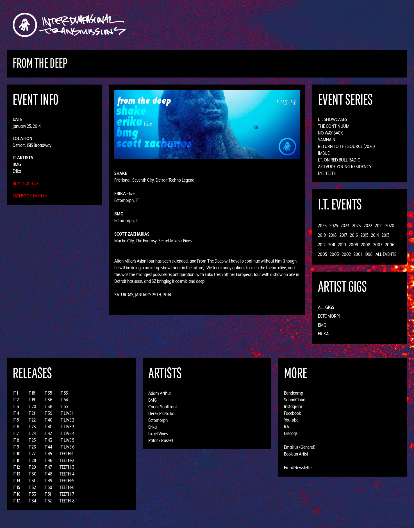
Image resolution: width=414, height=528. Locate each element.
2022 (368, 225)
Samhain (326, 139)
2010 (342, 244)
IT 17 (16, 501)
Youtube (291, 420)
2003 (334, 254)
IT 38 (48, 406)
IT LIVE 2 (67, 420)
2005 (322, 254)
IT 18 (31, 393)
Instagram (293, 406)
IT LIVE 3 (67, 426)
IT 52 (48, 501)
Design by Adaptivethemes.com (389, 522)
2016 (354, 235)
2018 (333, 235)
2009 (353, 244)
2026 (322, 225)
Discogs (290, 433)
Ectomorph (330, 316)
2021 (379, 225)
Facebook (292, 413)
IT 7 (16, 433)
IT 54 (64, 399)
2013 (386, 235)
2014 (375, 235)
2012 (322, 244)
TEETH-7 (67, 494)
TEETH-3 (67, 467)
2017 (343, 235)
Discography (226, 25)
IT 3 (16, 406)
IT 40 (48, 420)
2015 (364, 235)
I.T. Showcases (332, 119)
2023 (356, 225)
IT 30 (32, 474)
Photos (309, 25)
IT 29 (32, 467)
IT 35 (48, 393)
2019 (322, 235)
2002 (346, 254)
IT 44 (48, 447)
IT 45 (48, 453)
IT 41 (47, 426)
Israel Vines (158, 433)
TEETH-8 (67, 501)
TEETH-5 (67, 480)
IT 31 (31, 480)
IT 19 (31, 399)
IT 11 (16, 460)
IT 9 (16, 447)
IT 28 (32, 460)
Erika (17, 171)
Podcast (330, 25)
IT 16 (16, 494)
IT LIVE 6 (67, 447)
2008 (365, 244)
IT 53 (64, 393)
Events (273, 25)
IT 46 (48, 460)
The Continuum (333, 126)
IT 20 (32, 406)
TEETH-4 (67, 474)
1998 (369, 254)
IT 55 (64, 406)
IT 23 (32, 426)
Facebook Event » (30, 196)
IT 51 (47, 494)
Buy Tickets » (26, 183)
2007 (377, 244)
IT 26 (32, 447)
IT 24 (32, 433)
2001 (358, 254)
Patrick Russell (160, 440)
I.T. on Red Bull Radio (339, 160)
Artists (253, 25)
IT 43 (48, 440)
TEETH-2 (67, 460)
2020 (389, 225)
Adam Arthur (159, 393)
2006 (389, 244)
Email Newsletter (298, 467)
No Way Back (330, 133)
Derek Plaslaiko (161, 413)
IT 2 (16, 399)
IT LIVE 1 (66, 413)
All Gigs (326, 307)
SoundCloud (294, 399)
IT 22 (32, 420)
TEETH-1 (66, 453)
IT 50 (48, 487)
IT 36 (48, 399)
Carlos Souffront (162, 406)
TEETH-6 (67, 487)
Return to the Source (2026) (346, 146)
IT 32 (32, 487)
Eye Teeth (327, 173)
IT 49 (48, 480)
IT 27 (32, 453)
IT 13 (16, 474)
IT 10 (17, 453)
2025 (333, 225)
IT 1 (15, 393)
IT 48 (48, 474)
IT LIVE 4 (67, 433)
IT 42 (48, 433)
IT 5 (16, 420)
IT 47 (48, 467)
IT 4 (16, 413)
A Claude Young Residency (345, 166)
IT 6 (16, 426)
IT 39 (48, 413)
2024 (345, 225)
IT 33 (32, 494)
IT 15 (16, 487)
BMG (17, 164)
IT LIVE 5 (67, 440)
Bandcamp (293, 393)
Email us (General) (299, 447)
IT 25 (32, 440)
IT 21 (31, 413)
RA (286, 426)
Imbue (323, 153)
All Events (386, 254)
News (291, 25)
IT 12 (16, 467)
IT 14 (16, 480)
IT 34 (32, 501)
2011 (331, 244)
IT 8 (16, 440)
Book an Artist (296, 454)
